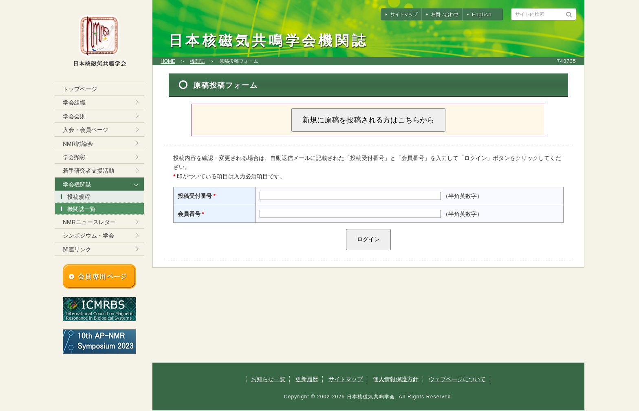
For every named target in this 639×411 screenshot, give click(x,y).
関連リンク (77, 249)
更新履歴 (306, 379)
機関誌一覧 (81, 209)
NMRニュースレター (89, 222)
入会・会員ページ (85, 130)
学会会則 (74, 116)
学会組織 (74, 102)
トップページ (80, 89)
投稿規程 (78, 196)
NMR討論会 (78, 143)
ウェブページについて (457, 379)
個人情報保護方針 (396, 379)
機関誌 (197, 61)
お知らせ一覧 (268, 379)
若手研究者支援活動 (88, 170)
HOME (168, 61)
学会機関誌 (77, 184)
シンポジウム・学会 (88, 235)
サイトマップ (345, 379)
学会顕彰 (74, 157)
